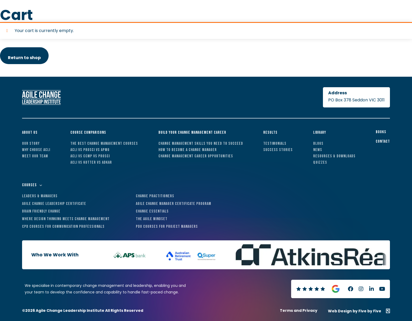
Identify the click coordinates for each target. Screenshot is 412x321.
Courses (29, 185)
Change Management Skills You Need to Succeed (200, 143)
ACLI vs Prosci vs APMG (90, 149)
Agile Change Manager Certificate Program (173, 203)
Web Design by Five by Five (354, 311)
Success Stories (278, 149)
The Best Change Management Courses (104, 143)
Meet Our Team (35, 156)
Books (381, 132)
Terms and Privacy (298, 310)
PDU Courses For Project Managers (167, 226)
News (317, 149)
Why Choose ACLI (36, 149)
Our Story (31, 143)
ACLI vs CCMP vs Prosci (90, 156)
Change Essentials (152, 211)
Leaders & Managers (40, 196)
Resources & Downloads (334, 156)
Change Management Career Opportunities (195, 156)
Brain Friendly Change (41, 211)
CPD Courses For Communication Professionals (63, 226)
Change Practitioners (155, 196)
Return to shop (24, 58)
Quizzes (320, 162)
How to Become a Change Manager (187, 149)
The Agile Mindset (151, 218)
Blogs (318, 143)
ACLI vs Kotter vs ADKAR (91, 162)
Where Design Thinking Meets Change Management (66, 218)
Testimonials (274, 143)
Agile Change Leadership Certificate (54, 203)
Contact (383, 141)
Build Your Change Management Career (192, 132)
